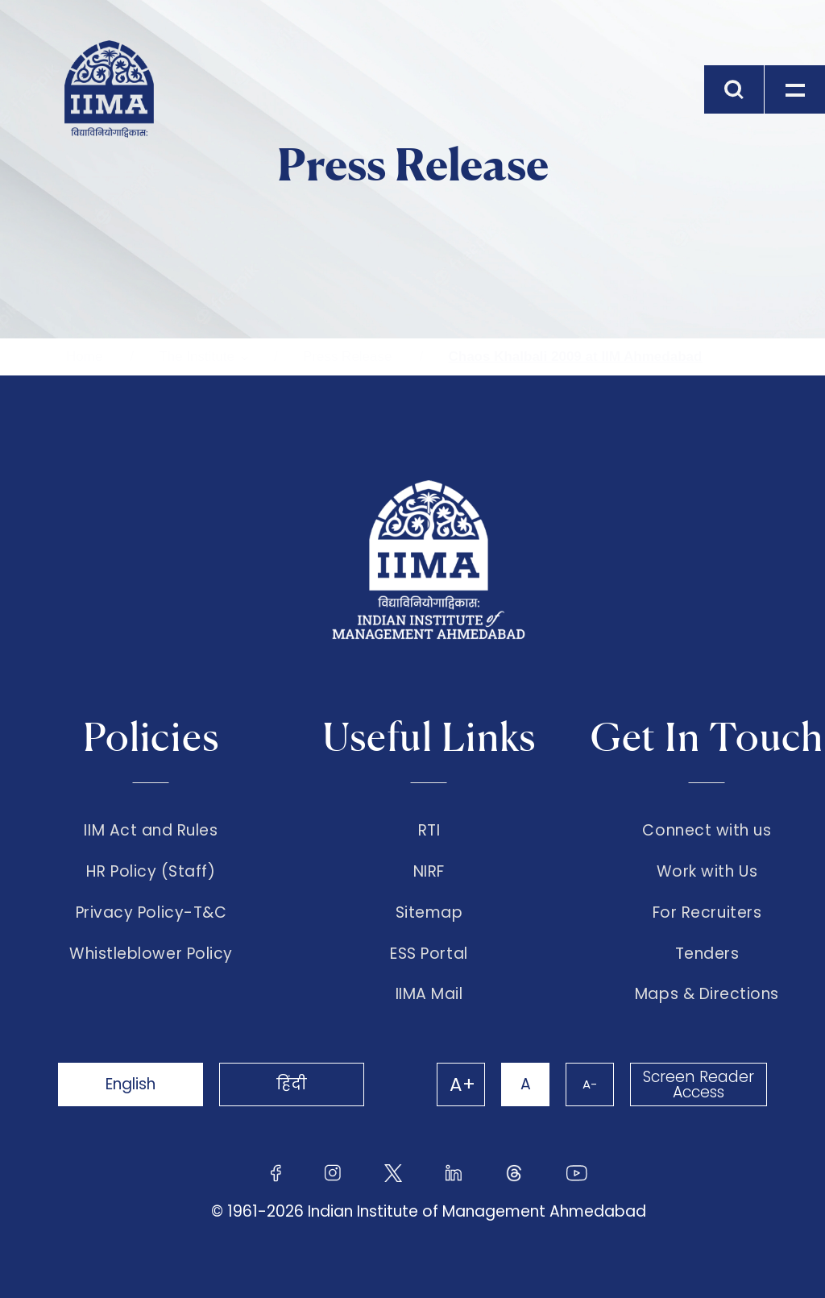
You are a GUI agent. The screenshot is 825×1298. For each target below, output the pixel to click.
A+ (462, 1084)
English (130, 1084)
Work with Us (707, 871)
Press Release (347, 356)
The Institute (196, 356)
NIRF (429, 871)
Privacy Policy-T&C (151, 913)
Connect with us (706, 830)
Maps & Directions (707, 994)
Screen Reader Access (698, 1084)
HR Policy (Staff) (150, 871)
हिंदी (291, 1084)
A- (589, 1084)
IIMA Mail (429, 994)
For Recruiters (707, 913)
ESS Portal (428, 954)
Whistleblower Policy (151, 954)
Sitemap (429, 913)
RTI (429, 830)
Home (84, 356)
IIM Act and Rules (151, 830)
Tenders (707, 954)
